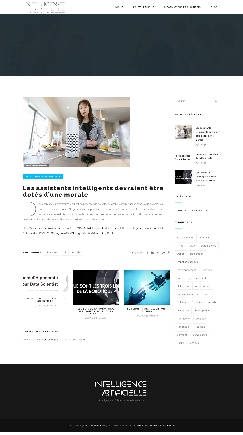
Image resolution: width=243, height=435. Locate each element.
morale (76, 255)
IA (65, 255)
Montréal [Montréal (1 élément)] (197, 305)
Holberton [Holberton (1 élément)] (183, 289)
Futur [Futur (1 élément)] (180, 280)
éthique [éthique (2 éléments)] (194, 345)
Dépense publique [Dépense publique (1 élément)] (187, 264)
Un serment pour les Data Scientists (45, 302)
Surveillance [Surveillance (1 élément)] (200, 337)
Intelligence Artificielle (43, 179)
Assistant (52, 255)
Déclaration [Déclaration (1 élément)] (196, 256)
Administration (143, 428)
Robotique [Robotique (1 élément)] (183, 329)
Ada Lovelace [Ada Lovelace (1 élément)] (185, 240)
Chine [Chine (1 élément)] (180, 248)
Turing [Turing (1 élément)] (180, 345)
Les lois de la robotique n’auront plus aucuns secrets (96, 314)
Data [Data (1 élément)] (192, 248)
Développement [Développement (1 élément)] (186, 272)
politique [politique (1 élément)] (201, 321)
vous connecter (44, 342)
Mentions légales (165, 428)
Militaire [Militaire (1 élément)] (181, 305)
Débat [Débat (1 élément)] (180, 256)
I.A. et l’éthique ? (144, 8)
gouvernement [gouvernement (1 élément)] (197, 280)
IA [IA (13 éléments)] (196, 289)
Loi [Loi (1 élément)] (205, 297)
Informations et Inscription (183, 8)
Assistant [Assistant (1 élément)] (204, 240)
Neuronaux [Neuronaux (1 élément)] (183, 313)
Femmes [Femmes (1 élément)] (207, 272)
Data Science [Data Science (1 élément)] (208, 248)
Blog (214, 8)
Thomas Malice (93, 428)
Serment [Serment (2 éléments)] (182, 337)
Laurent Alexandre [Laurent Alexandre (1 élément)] (187, 297)
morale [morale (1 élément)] (212, 305)
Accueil (120, 8)
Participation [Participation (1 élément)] (202, 313)
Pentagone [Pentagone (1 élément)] (183, 321)
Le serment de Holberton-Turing (146, 312)
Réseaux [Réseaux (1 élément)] (200, 329)
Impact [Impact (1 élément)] (207, 289)
